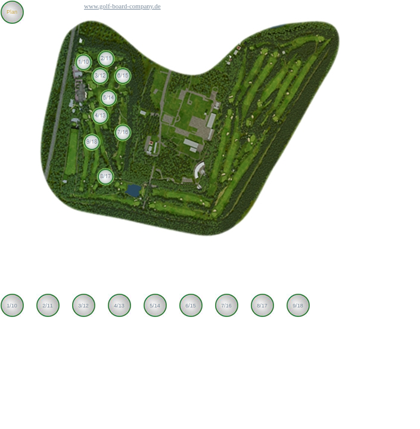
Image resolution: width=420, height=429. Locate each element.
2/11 (47, 306)
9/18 (298, 306)
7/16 (226, 306)
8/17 (262, 306)
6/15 (190, 306)
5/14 (155, 306)
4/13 (119, 306)
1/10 (12, 306)
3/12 (83, 306)
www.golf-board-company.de (122, 6)
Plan (12, 12)
